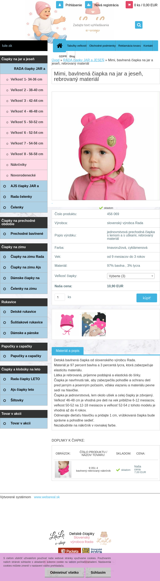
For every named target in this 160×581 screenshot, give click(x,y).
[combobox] (131, 276)
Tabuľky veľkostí (77, 45)
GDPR (63, 56)
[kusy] (60, 297)
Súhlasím (98, 572)
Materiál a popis (67, 350)
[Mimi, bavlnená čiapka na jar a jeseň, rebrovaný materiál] (67, 313)
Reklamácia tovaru (129, 45)
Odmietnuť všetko (64, 572)
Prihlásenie (74, 5)
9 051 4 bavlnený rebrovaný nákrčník (93, 469)
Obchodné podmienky (102, 45)
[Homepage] (60, 45)
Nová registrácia (106, 5)
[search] (138, 25)
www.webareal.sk (47, 497)
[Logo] (28, 24)
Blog (72, 56)
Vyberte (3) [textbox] (117, 276)
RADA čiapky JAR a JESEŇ (83, 60)
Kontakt (148, 45)
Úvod (55, 60)
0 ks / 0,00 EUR (146, 5)
